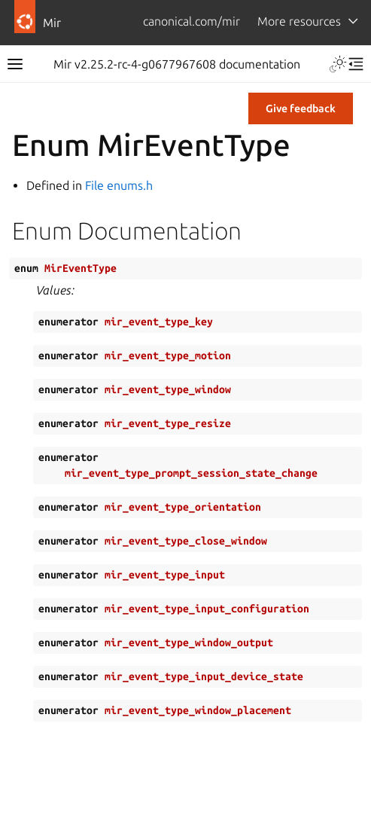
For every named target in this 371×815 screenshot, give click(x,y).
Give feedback (301, 108)
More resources (299, 21)
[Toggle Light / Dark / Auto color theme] (338, 64)
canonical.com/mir (191, 21)
